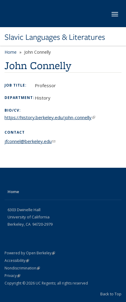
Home (11, 52)
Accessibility (17, 260)
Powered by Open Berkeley (30, 253)
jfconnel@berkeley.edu (30, 141)
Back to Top (110, 294)
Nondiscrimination (22, 268)
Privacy (12, 275)
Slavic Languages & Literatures (55, 37)
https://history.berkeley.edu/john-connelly (50, 117)
